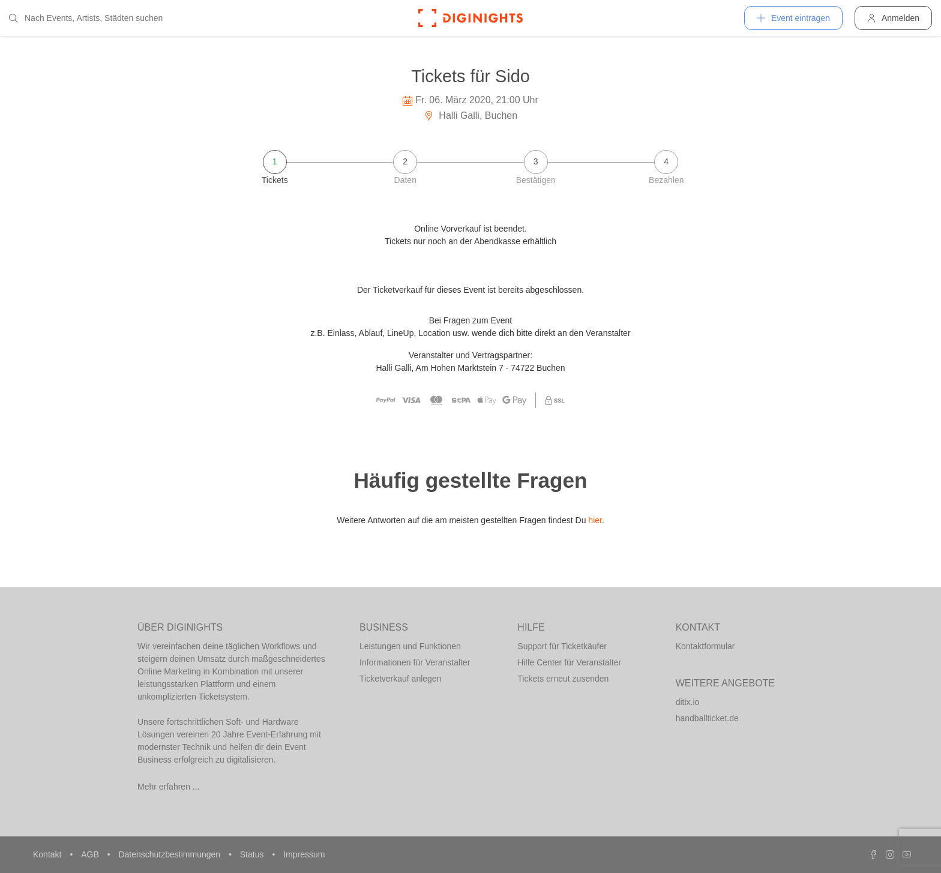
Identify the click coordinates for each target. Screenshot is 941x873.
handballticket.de (707, 718)
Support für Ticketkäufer (562, 646)
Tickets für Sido (470, 76)
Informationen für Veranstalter (414, 662)
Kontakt (48, 854)
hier (595, 520)
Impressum (304, 854)
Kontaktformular (705, 646)
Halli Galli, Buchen (470, 115)
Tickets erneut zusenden (563, 678)
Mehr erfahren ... (168, 786)
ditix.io (688, 702)
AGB (91, 854)
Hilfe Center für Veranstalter (569, 662)
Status (253, 854)
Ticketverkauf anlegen (400, 678)
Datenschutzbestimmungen (170, 854)
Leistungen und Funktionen (410, 646)
